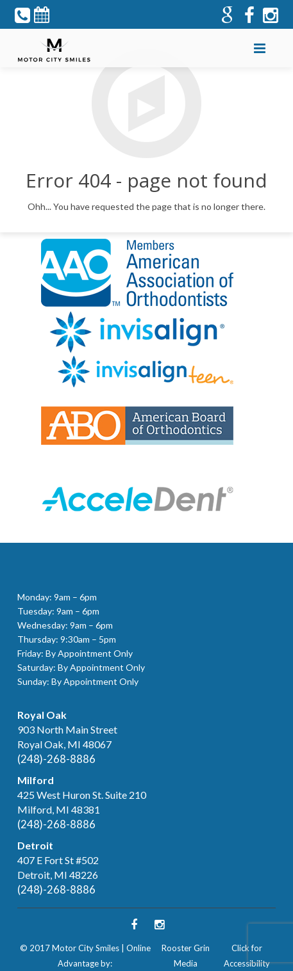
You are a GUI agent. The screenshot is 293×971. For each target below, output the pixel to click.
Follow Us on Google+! (135, 57)
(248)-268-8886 (56, 759)
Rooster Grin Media (186, 955)
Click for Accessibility (247, 955)
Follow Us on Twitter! (82, 57)
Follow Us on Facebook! (108, 57)
